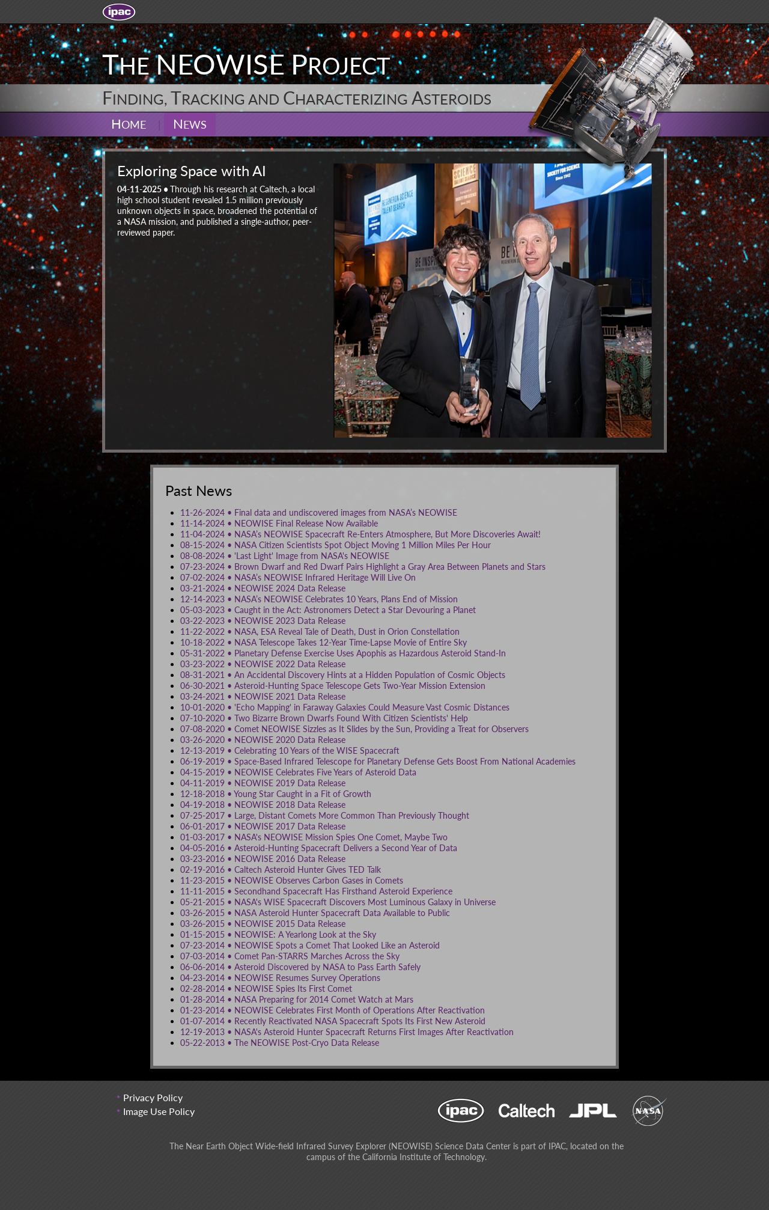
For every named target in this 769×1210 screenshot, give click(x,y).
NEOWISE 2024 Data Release (262, 588)
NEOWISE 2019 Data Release (262, 783)
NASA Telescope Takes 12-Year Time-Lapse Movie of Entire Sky (323, 642)
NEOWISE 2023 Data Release (262, 621)
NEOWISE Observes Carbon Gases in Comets (291, 880)
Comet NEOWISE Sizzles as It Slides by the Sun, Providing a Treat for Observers (354, 729)
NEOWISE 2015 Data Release (262, 923)
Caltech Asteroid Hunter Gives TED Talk (280, 869)
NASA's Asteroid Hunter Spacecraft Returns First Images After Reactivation (347, 1032)
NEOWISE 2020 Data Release (262, 740)
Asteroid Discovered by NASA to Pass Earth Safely (300, 967)
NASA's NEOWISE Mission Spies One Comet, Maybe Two (314, 837)
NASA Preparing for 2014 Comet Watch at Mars (296, 999)
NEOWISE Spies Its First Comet (266, 988)
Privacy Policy (153, 1097)
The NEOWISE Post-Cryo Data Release (279, 1042)
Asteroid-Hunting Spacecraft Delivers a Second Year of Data (318, 848)
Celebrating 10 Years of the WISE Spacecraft (290, 750)
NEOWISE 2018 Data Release (262, 804)
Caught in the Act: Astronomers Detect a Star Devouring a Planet (328, 610)
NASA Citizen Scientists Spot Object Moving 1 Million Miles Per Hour (335, 545)
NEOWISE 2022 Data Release (262, 664)
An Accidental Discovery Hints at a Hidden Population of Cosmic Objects (342, 675)
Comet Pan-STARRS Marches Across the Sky (290, 956)
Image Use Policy (159, 1111)
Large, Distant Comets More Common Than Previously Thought (324, 815)
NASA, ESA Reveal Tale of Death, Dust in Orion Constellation (320, 631)
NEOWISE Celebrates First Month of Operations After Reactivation (332, 1010)
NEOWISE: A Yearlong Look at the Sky (278, 934)
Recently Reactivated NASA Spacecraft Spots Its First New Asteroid (332, 1021)
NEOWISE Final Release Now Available (279, 523)
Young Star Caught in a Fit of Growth (275, 794)
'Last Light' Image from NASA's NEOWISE (284, 556)
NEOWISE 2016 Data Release (262, 859)
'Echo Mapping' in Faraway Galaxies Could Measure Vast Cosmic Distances (344, 707)
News (190, 123)
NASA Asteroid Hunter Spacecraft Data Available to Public (315, 913)
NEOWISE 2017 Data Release (262, 826)
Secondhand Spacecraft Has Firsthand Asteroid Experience (316, 891)
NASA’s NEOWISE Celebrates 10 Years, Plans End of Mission (319, 599)
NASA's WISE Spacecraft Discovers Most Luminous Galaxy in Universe (338, 902)
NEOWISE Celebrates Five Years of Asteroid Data (298, 772)
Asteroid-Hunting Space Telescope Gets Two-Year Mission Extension (332, 685)
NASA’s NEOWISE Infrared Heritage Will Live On (298, 577)
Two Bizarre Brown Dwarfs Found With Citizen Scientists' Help (324, 718)
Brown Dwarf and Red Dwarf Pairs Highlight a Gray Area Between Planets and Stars (363, 566)
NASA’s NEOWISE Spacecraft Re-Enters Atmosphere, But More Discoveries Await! (360, 534)
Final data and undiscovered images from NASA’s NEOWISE (318, 512)
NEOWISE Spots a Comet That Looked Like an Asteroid (310, 945)
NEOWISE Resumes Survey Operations (280, 978)
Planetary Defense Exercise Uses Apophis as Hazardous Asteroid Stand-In (343, 653)
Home (128, 123)
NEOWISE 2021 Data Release (262, 696)
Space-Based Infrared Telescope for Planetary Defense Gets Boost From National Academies (378, 761)
